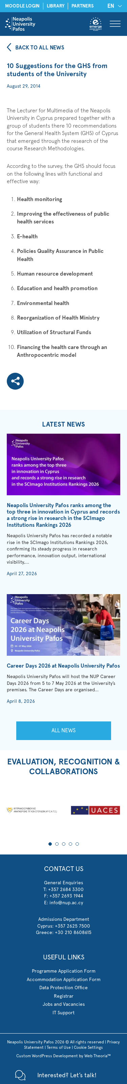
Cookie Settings (88, 1047)
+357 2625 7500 (72, 926)
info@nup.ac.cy (66, 902)
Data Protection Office (63, 987)
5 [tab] (77, 844)
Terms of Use (59, 1047)
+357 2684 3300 (66, 889)
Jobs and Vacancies (64, 1004)
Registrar (63, 996)
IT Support (63, 1012)
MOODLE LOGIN (22, 6)
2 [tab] (57, 844)
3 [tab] (63, 844)
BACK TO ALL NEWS (39, 47)
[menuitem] (113, 6)
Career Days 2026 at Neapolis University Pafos (63, 666)
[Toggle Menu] (115, 24)
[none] (113, 6)
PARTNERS (82, 6)
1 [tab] (50, 844)
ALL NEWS (63, 730)
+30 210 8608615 (73, 932)
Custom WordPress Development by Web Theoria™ (63, 1056)
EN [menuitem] (110, 6)
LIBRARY (55, 6)
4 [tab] (70, 844)
